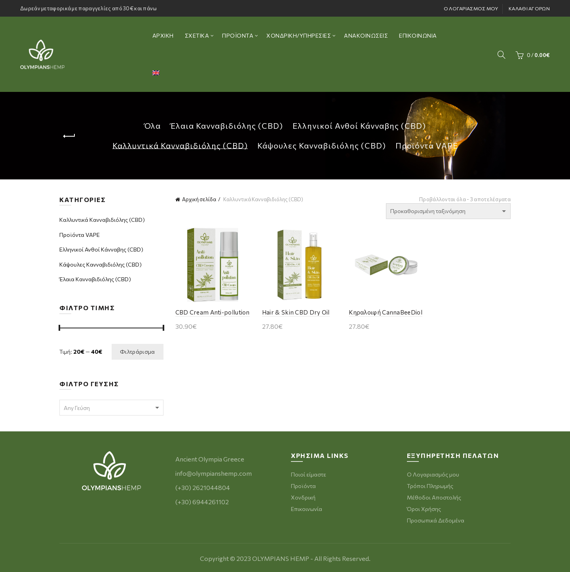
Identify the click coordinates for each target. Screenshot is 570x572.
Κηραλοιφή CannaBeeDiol (385, 312)
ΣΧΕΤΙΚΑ (197, 35)
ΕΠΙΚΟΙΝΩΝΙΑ (418, 35)
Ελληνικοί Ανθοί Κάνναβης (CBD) (359, 125)
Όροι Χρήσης (424, 508)
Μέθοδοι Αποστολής (434, 497)
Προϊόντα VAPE (426, 145)
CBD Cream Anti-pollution (212, 312)
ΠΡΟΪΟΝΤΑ (237, 35)
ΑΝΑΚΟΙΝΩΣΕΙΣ (366, 35)
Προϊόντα (303, 485)
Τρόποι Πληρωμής (430, 485)
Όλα (152, 125)
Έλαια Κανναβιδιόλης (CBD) (226, 125)
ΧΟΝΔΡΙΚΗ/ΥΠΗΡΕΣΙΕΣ (298, 35)
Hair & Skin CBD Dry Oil (296, 312)
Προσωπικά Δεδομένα (435, 520)
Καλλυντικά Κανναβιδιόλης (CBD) (180, 145)
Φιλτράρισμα (137, 351)
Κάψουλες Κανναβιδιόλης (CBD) (321, 145)
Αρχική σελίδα (199, 199)
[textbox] (111, 408)
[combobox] (111, 408)
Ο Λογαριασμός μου (433, 474)
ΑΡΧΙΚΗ (163, 35)
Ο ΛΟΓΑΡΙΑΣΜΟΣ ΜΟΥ (471, 8)
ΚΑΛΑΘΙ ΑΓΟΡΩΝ (529, 8)
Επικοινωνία (306, 508)
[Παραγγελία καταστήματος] (448, 211)
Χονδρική (303, 497)
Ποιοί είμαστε (308, 474)
